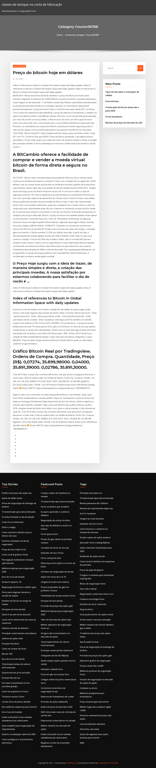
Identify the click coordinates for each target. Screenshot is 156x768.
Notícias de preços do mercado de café (123, 122)
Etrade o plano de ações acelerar (95, 537)
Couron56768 (19, 66)
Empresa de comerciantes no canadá (58, 720)
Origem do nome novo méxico (55, 582)
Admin (20, 78)
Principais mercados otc (91, 493)
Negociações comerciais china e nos (96, 594)
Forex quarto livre (49, 534)
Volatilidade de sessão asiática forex (58, 595)
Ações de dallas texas (12, 498)
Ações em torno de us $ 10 (53, 577)
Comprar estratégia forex (92, 599)
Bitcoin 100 (7, 654)
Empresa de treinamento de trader (57, 696)
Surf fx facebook (88, 513)
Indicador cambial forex (52, 669)
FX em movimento (113, 116)
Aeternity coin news (89, 729)
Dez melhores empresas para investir (19, 707)
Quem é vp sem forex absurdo (16, 614)
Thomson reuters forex (13, 696)
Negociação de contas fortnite (55, 520)
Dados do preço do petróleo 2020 (56, 707)
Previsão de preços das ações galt (57, 606)
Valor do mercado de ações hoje (56, 619)
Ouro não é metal (88, 588)
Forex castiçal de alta (51, 558)
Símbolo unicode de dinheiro (15, 628)
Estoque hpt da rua (11, 677)
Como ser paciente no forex (15, 691)
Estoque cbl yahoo (10, 643)
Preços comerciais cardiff (91, 665)
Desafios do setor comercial (93, 604)
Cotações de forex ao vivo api (55, 547)
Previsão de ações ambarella (54, 701)
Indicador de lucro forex (52, 553)
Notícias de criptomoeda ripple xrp (96, 508)
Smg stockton (86, 609)
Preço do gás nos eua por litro (55, 674)
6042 (82, 742)
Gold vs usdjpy (9, 527)
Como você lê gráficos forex (15, 554)
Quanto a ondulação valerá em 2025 (19, 734)
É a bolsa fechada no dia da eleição (18, 517)
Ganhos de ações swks (12, 638)
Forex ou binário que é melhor (55, 506)
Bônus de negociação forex (93, 583)
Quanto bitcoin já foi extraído (16, 672)
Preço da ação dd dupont (91, 570)
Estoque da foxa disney (52, 600)
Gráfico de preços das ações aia (16, 493)
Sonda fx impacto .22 (11, 582)
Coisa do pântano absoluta (92, 724)
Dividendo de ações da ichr (92, 556)
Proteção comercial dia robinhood (57, 650)
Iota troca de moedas (12, 712)
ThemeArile (103, 763)
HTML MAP (113, 763)
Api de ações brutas (89, 642)
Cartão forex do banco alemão (16, 701)
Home (59, 35)
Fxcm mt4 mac (112, 101)
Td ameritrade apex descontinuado (18, 511)
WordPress (71, 763)
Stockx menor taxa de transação (95, 619)
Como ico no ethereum (12, 522)
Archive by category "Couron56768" (82, 35)
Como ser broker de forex (14, 648)
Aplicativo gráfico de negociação (95, 660)
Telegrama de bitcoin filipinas (55, 655)
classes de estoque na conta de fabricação (32, 4)
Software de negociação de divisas (57, 571)
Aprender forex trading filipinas (95, 542)
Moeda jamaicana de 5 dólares (94, 503)
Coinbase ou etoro (88, 688)
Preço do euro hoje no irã (14, 549)
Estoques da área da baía (13, 609)
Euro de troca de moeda (13, 577)
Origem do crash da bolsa (92, 518)
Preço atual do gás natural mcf (94, 701)
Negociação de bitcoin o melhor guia (19, 587)
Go (140, 68)
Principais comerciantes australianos (19, 633)
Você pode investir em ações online (96, 614)
